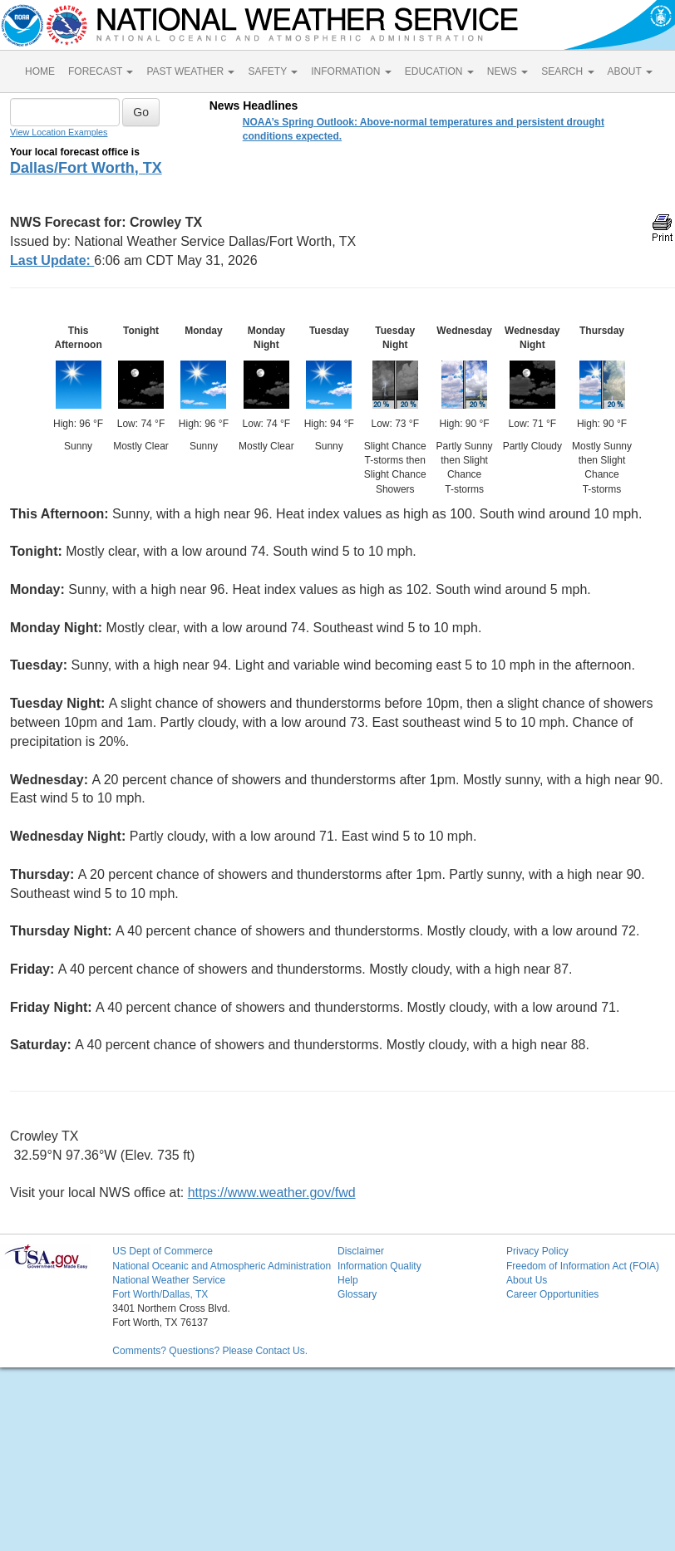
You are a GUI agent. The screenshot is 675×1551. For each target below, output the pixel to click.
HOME (40, 71)
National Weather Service (168, 1280)
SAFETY (273, 71)
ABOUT (630, 71)
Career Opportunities (552, 1294)
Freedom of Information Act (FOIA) (582, 1266)
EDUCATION (439, 71)
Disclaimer (361, 1251)
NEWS (507, 71)
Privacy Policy (537, 1251)
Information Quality (379, 1266)
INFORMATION (351, 71)
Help (348, 1280)
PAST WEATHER (190, 71)
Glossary (357, 1294)
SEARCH (567, 71)
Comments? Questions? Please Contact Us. (210, 1351)
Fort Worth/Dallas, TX (160, 1294)
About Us (526, 1280)
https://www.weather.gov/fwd (272, 1192)
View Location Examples (58, 132)
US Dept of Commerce (162, 1251)
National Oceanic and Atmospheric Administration (221, 1266)
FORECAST (100, 71)
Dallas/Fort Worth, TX (86, 168)
